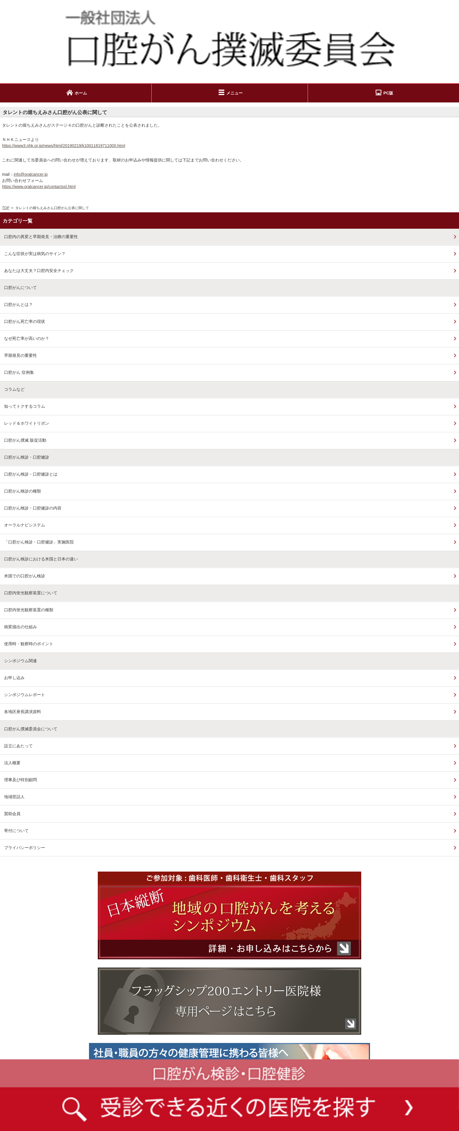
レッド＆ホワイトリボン (26, 423)
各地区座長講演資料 (22, 711)
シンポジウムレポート (24, 694)
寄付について (16, 830)
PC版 (388, 93)
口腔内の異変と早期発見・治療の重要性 (41, 236)
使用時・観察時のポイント (28, 643)
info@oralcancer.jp (31, 174)
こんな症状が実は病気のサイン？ (35, 253)
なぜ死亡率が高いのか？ (26, 338)
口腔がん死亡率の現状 (24, 321)
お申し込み (14, 677)
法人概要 (12, 762)
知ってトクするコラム (24, 406)
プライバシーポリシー (24, 847)
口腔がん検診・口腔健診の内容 (32, 508)
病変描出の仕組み (20, 626)
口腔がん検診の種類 (22, 491)
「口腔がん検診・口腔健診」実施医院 (39, 542)
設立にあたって (18, 745)
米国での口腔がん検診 (24, 576)
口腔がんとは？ (18, 304)
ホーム (81, 93)
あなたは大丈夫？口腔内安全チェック (39, 270)
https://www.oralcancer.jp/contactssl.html (39, 186)
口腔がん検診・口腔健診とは (30, 474)
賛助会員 (12, 813)
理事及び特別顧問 (20, 779)
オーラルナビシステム (24, 525)
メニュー (234, 93)
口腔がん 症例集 (19, 372)
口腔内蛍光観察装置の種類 (28, 609)
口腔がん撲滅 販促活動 (25, 440)
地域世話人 (14, 796)
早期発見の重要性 (20, 355)
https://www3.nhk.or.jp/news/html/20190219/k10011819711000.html (63, 145)
